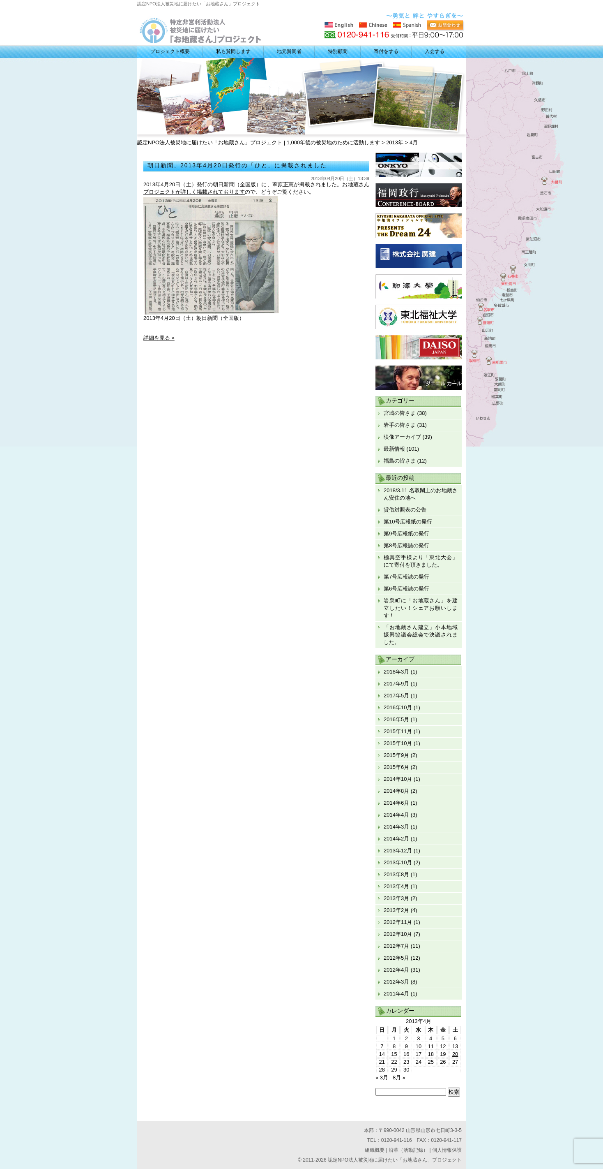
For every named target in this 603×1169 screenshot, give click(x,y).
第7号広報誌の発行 (406, 577)
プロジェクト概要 (170, 51)
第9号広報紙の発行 (406, 533)
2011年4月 (396, 994)
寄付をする (386, 51)
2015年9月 (396, 755)
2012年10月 (398, 934)
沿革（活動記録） (408, 1150)
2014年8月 (396, 791)
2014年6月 (396, 803)
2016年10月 (398, 707)
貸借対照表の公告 (405, 510)
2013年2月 (396, 910)
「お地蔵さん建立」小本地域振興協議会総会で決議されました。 (421, 634)
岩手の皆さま (400, 425)
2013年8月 (396, 874)
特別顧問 (338, 51)
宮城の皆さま (400, 413)
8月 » (399, 1077)
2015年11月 (398, 731)
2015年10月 (398, 743)
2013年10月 (398, 862)
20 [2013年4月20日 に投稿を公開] (455, 1054)
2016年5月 (396, 719)
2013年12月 (398, 850)
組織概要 (374, 1150)
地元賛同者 (289, 51)
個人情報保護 (447, 1150)
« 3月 (381, 1077)
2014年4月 (396, 815)
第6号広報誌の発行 (406, 589)
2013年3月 (396, 898)
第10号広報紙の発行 (408, 522)
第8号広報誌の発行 (406, 545)
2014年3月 (396, 827)
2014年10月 (398, 779)
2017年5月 (396, 695)
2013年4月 (396, 886)
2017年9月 (396, 684)
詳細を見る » (159, 338)
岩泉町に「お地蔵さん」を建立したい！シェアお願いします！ (421, 607)
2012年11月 (398, 922)
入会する (434, 51)
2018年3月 (396, 672)
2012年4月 (396, 970)
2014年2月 (396, 839)
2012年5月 (396, 958)
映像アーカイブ (402, 437)
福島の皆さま (400, 461)
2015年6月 (396, 767)
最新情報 (394, 449)
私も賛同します (233, 51)
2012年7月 (396, 946)
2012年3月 (396, 982)
